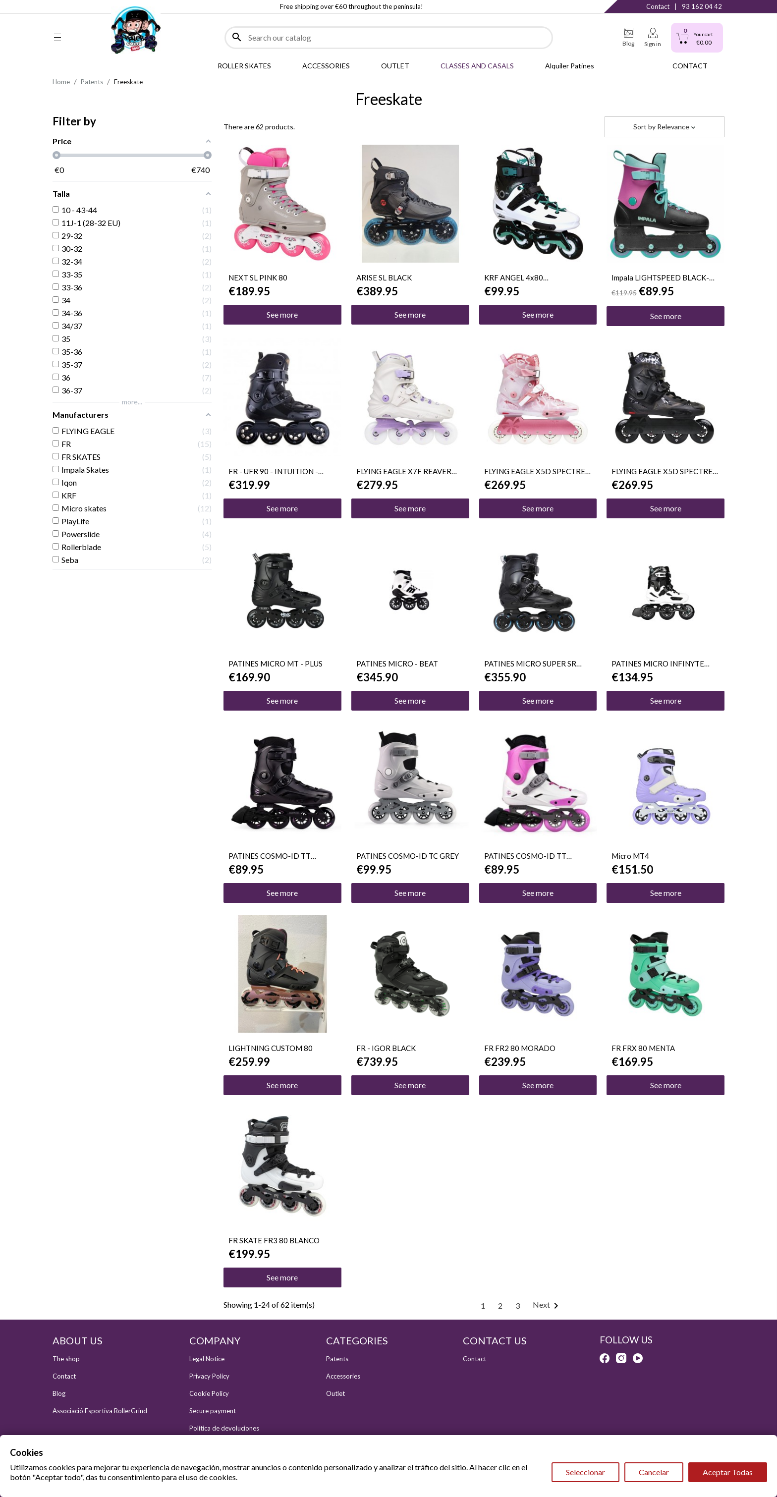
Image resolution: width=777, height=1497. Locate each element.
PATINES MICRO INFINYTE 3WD (657, 663)
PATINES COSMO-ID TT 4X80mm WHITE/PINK (525, 855)
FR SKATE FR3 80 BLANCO (274, 1240)
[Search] (388, 37)
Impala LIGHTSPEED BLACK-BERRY (660, 277)
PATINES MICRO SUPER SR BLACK (530, 663)
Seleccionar (585, 1472)
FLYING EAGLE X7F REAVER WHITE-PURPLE (403, 471)
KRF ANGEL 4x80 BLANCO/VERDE (513, 277)
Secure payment (212, 1411)
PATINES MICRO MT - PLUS (275, 663)
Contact (657, 6)
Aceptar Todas (728, 1472)
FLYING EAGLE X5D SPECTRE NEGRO (662, 471)
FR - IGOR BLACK (386, 1048)
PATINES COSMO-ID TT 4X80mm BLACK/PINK (269, 855)
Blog (59, 1393)
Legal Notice (206, 1359)
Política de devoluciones (224, 1428)
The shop (66, 1359)
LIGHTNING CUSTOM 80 (270, 1048)
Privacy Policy (209, 1376)
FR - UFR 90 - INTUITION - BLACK (273, 471)
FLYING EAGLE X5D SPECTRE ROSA (534, 471)
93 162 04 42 (702, 6)
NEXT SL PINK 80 (257, 277)
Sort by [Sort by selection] (664, 126)
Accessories (343, 1376)
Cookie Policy (209, 1393)
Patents (337, 1359)
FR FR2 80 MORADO (519, 1048)
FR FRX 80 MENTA (643, 1048)
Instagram (77, 6)
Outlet (335, 1393)
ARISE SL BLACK (384, 277)
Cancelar (654, 1472)
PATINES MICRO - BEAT (397, 663)
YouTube (98, 6)
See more (282, 314)
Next (547, 1304)
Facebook (57, 6)
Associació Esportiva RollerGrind (100, 1411)
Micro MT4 (630, 855)
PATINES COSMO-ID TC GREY (407, 855)
